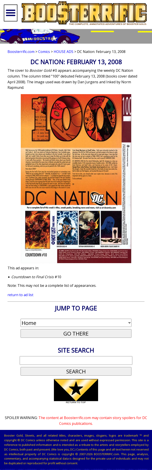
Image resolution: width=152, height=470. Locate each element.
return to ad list (20, 294)
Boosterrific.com (21, 51)
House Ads (63, 51)
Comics (44, 51)
